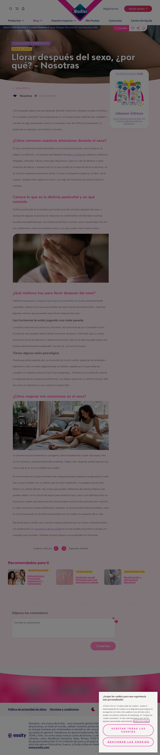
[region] (128, 722)
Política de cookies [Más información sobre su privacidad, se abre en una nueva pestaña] (141, 721)
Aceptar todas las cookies (128, 730)
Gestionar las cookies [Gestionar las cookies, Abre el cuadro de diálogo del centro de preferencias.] (129, 742)
